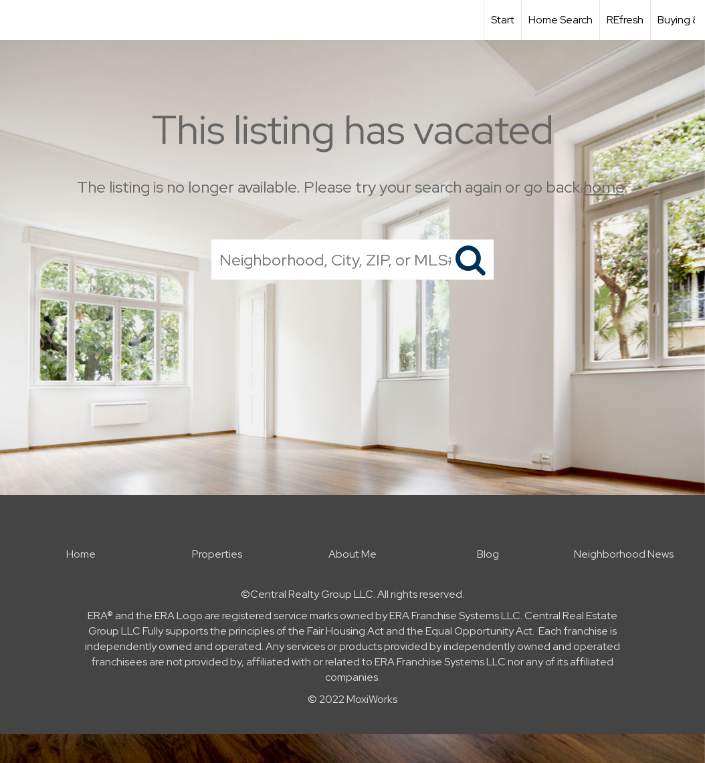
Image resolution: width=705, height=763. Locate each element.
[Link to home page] (17, 20)
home (603, 187)
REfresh (625, 20)
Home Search (560, 20)
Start (502, 20)
